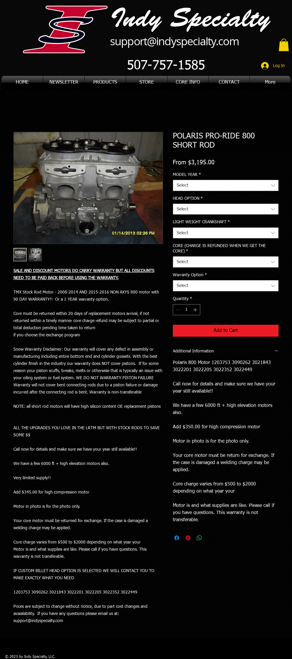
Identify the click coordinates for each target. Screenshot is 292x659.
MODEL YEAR (187, 175)
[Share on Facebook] (176, 537)
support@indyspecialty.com (174, 41)
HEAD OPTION (188, 198)
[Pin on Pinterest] (188, 537)
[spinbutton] (186, 309)
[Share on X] (210, 537)
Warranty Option (190, 275)
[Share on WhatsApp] (199, 537)
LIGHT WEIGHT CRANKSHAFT (201, 222)
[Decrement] (177, 309)
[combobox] (226, 185)
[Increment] (195, 309)
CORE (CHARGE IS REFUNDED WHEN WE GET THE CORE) (219, 248)
